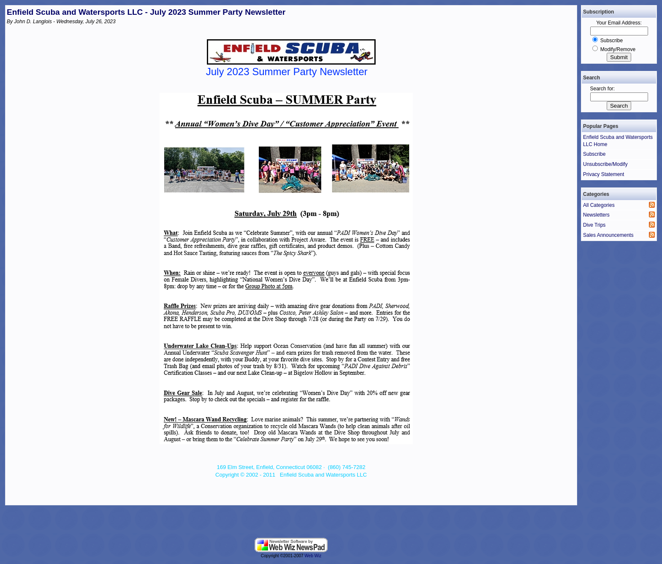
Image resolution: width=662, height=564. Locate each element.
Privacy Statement (603, 174)
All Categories (599, 205)
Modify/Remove (617, 49)
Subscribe (611, 40)
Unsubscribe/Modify (605, 164)
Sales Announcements (608, 235)
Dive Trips (594, 225)
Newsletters (596, 215)
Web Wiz (312, 555)
